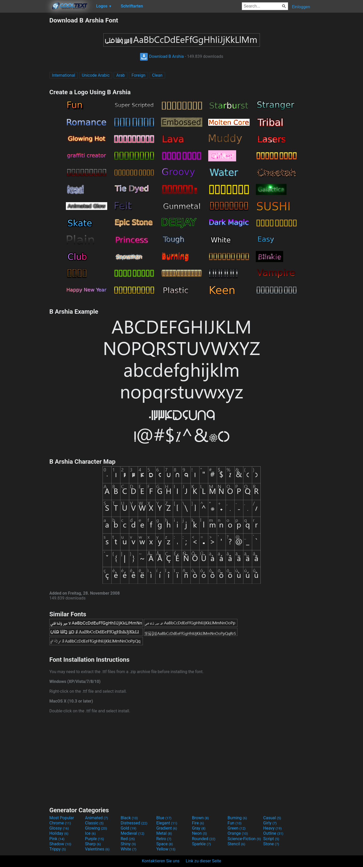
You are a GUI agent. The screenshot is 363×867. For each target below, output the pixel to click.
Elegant (166, 823)
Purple (94, 838)
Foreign (138, 75)
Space (164, 843)
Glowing (96, 828)
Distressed (134, 823)
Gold (128, 828)
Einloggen (301, 6)
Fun (235, 823)
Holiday (58, 833)
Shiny (128, 843)
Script (271, 838)
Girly (270, 823)
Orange (238, 833)
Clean (157, 75)
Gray (198, 828)
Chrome (60, 823)
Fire (198, 823)
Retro (163, 838)
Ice (90, 833)
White (128, 849)
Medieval (132, 833)
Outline (273, 833)
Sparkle (201, 843)
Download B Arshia (162, 56)
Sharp (93, 843)
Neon (199, 833)
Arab (120, 75)
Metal (164, 833)
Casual (272, 817)
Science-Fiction (244, 838)
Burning (237, 817)
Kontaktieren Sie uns (161, 860)
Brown (200, 817)
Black (129, 817)
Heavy (272, 828)
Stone (271, 843)
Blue (164, 817)
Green (237, 828)
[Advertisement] (24, 94)
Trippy (57, 849)
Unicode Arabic (96, 75)
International (63, 75)
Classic (94, 823)
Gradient (166, 828)
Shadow (60, 843)
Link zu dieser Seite (203, 860)
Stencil (236, 843)
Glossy (59, 828)
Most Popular (61, 817)
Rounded (203, 838)
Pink (57, 838)
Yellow (165, 849)
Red (128, 838)
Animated (96, 817)
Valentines (97, 849)
